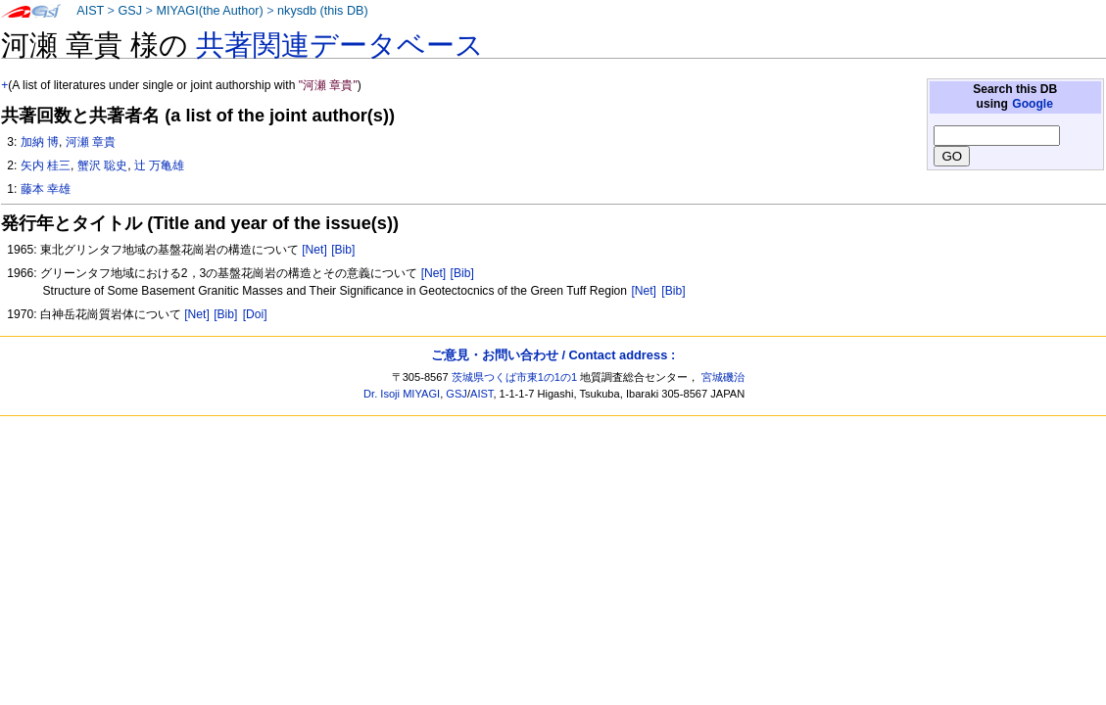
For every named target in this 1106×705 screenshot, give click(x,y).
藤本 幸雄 (46, 189)
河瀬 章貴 (91, 142)
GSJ (130, 11)
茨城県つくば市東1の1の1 (515, 377)
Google (1032, 104)
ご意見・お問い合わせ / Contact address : (553, 355)
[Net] (314, 250)
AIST (90, 11)
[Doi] (255, 314)
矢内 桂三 (46, 165)
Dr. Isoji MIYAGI (401, 394)
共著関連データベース (340, 45)
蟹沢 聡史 (102, 165)
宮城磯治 (723, 377)
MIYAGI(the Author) (209, 11)
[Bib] (343, 250)
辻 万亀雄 (159, 165)
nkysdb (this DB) (322, 11)
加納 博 (40, 142)
